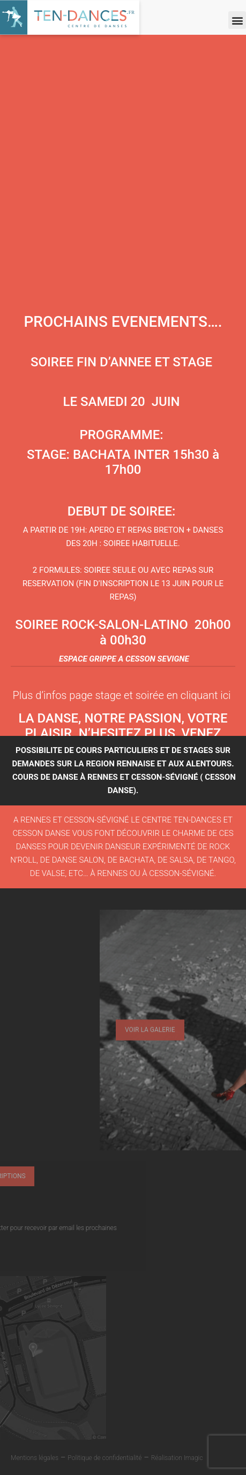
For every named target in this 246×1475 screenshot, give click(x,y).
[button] (237, 20)
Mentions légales (34, 1458)
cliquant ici (206, 695)
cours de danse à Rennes (65, 777)
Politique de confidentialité (104, 1458)
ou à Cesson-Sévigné (171, 873)
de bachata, (131, 860)
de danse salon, (74, 860)
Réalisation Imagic (177, 1458)
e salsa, (180, 860)
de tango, (216, 860)
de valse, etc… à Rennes (79, 873)
